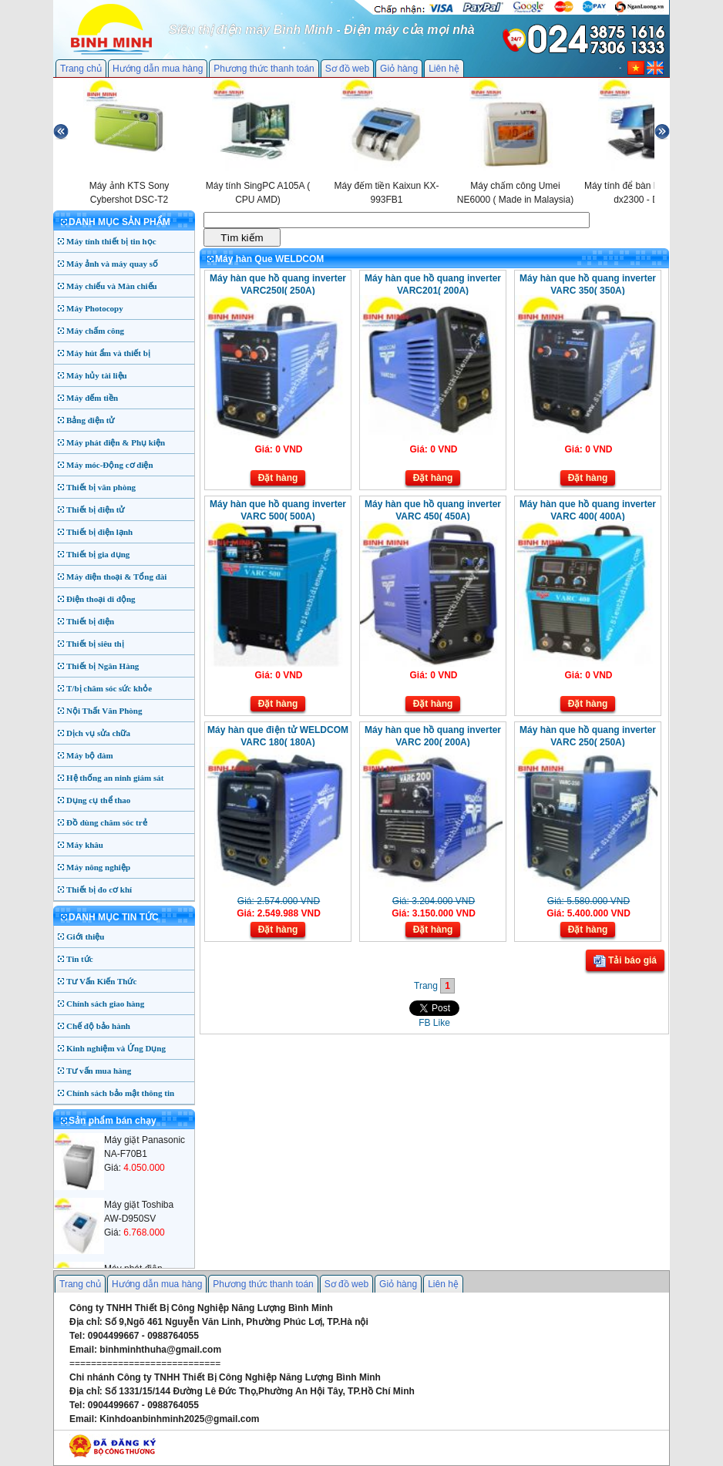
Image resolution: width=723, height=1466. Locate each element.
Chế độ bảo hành (98, 1026)
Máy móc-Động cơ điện (109, 464)
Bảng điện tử (90, 420)
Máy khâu (84, 844)
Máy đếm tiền (92, 397)
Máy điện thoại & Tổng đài (116, 576)
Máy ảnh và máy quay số (112, 263)
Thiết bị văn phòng (101, 487)
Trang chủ (81, 68)
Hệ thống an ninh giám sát (114, 777)
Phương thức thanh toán (264, 68)
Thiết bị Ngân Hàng (102, 666)
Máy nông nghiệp (98, 867)
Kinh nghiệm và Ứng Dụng (116, 1048)
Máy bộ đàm (89, 755)
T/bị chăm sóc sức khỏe (109, 688)
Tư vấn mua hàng (98, 1070)
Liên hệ (444, 68)
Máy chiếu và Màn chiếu (111, 286)
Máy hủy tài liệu (96, 375)
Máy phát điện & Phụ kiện (115, 442)
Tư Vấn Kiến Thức (101, 981)
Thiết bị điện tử (95, 509)
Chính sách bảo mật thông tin (120, 1093)
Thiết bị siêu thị (95, 643)
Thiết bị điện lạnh (99, 531)
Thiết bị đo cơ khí (99, 889)
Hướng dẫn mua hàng (158, 68)
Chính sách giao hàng (105, 1003)
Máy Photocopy (94, 308)
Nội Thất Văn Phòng (104, 710)
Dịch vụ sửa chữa (98, 733)
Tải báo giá (625, 961)
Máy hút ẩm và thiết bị (108, 353)
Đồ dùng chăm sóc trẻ (106, 822)
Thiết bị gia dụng (97, 554)
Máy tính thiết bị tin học (111, 241)
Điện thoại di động (101, 599)
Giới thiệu (85, 936)
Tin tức (79, 958)
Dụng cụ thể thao (98, 800)
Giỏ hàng (399, 68)
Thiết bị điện (90, 621)
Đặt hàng (278, 477)
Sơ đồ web (347, 68)
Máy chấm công (95, 330)
